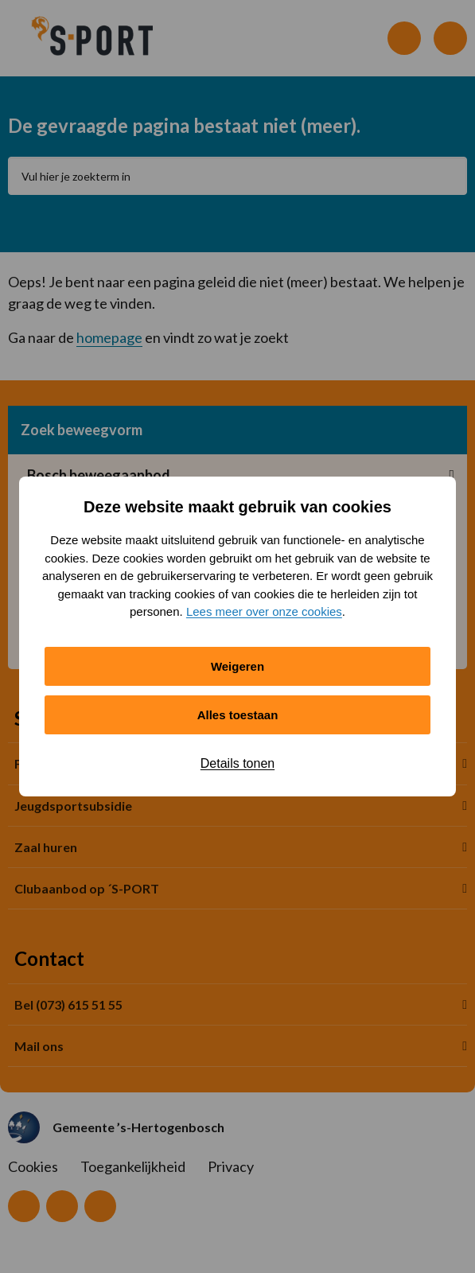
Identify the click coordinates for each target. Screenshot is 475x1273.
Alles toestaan (237, 715)
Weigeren (237, 666)
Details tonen (237, 763)
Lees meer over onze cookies (264, 611)
